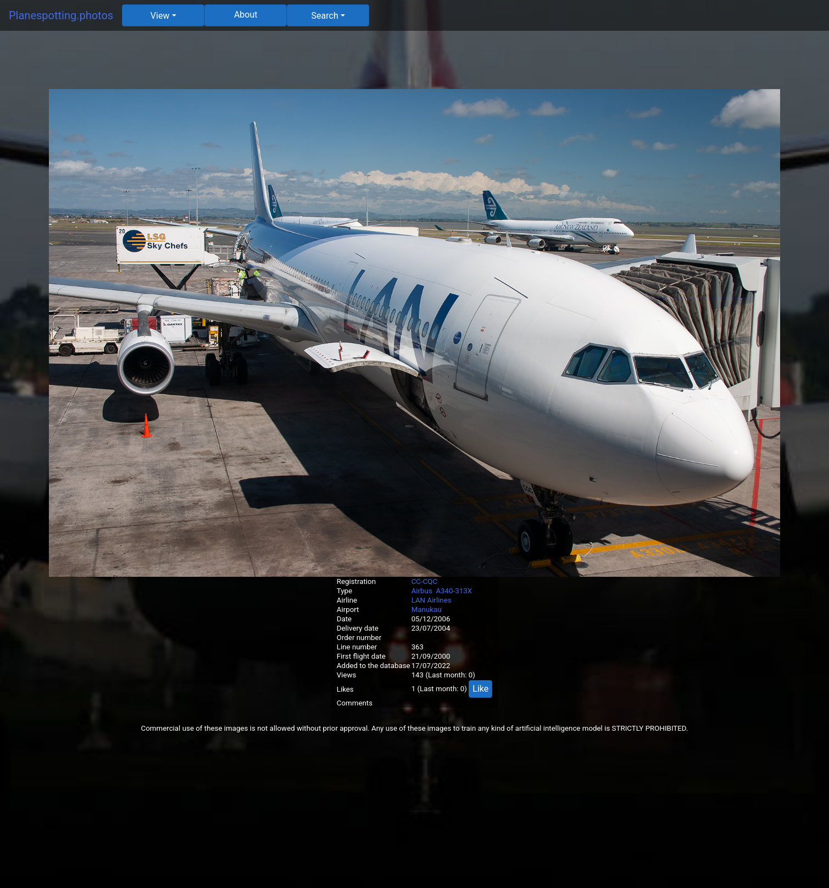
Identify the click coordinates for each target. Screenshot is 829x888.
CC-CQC (424, 581)
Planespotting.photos (61, 15)
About (246, 14)
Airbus (421, 591)
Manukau (426, 609)
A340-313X (454, 591)
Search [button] (324, 15)
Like (480, 688)
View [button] (160, 15)
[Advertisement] (415, 64)
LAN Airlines (431, 600)
